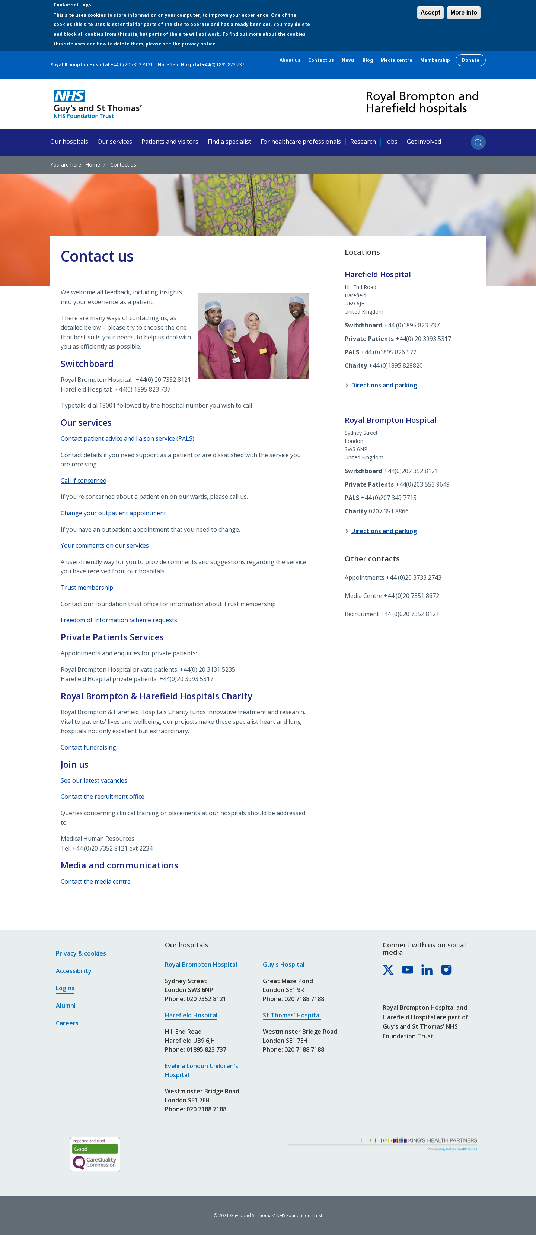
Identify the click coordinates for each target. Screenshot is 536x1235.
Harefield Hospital (191, 1015)
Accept (430, 12)
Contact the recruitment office (102, 796)
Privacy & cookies (81, 953)
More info (463, 12)
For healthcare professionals (301, 141)
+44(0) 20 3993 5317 (423, 339)
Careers (67, 1023)
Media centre (396, 60)
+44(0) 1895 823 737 (223, 64)
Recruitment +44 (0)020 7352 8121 (392, 614)
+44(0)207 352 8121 (411, 471)
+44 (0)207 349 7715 (389, 498)
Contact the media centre (96, 881)
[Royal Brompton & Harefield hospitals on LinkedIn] (427, 970)
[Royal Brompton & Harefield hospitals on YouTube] (408, 970)
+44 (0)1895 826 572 (389, 352)
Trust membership (87, 587)
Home (92, 164)
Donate (470, 60)
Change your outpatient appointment (113, 513)
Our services (115, 141)
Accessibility (74, 971)
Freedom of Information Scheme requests (119, 620)
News (348, 60)
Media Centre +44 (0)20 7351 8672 (392, 596)
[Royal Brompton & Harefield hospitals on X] (389, 970)
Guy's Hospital (283, 964)
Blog (368, 60)
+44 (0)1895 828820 (396, 365)
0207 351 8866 (389, 511)
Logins (65, 988)
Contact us (321, 60)
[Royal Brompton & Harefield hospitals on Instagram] (447, 970)
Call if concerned (83, 480)
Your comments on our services (105, 545)
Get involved (424, 141)
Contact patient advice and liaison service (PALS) (127, 438)
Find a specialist (229, 141)
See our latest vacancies (94, 780)
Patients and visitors (169, 141)
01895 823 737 (206, 1049)
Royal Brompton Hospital (201, 964)
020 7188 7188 (206, 1109)
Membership (435, 60)
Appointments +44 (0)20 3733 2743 (393, 577)
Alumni (66, 1005)
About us (290, 60)
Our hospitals (69, 141)
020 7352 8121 (206, 999)
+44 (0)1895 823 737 (412, 325)
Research (363, 141)
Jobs (391, 141)
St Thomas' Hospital (292, 1015)
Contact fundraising (88, 747)
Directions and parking (384, 385)
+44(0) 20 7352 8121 (132, 64)
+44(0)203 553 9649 (423, 484)
